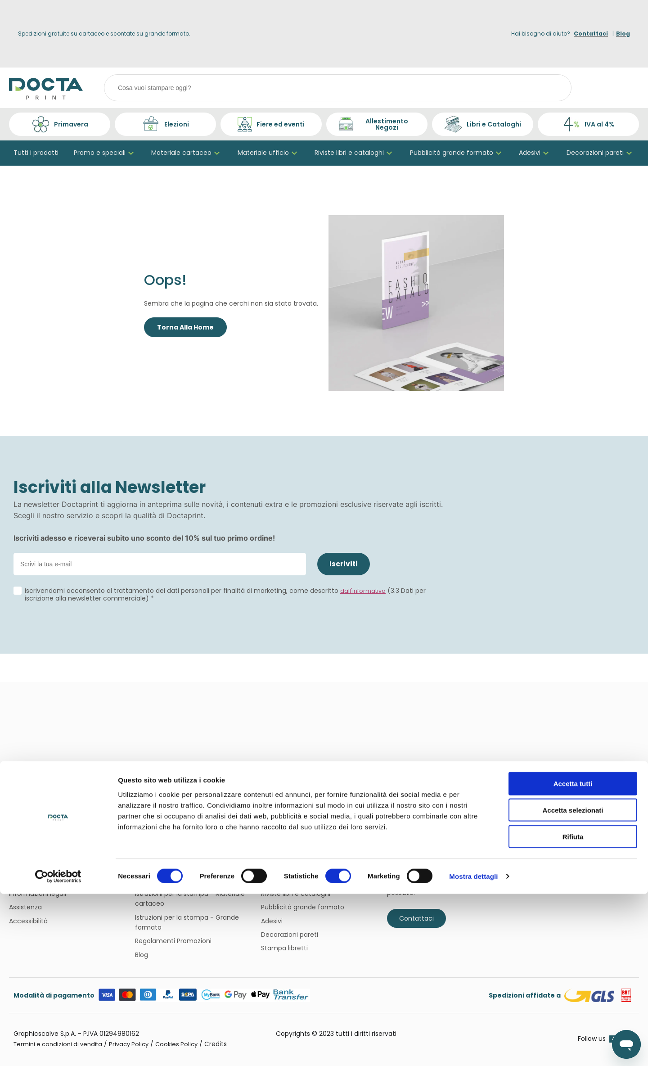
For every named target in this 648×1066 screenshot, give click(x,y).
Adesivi (535, 153)
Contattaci (416, 918)
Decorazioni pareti (600, 153)
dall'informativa (364, 591)
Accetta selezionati (572, 982)
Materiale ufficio (269, 153)
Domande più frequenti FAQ (179, 852)
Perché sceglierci (36, 879)
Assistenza (25, 907)
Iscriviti (343, 564)
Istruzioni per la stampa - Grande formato (187, 922)
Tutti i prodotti (36, 153)
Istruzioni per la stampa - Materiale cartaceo (190, 898)
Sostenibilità (28, 866)
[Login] (603, 88)
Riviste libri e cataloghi (355, 153)
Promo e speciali (105, 153)
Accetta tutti (573, 955)
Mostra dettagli (473, 1048)
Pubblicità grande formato (457, 153)
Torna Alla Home (185, 327)
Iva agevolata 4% (162, 879)
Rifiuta (573, 1008)
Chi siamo (24, 852)
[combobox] (339, 87)
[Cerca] (554, 88)
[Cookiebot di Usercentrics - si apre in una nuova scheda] (58, 1048)
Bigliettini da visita (289, 852)
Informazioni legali (37, 893)
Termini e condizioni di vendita (183, 866)
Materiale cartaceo (186, 153)
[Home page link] (46, 88)
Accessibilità (28, 921)
